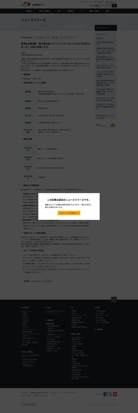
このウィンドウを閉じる (68, 213)
